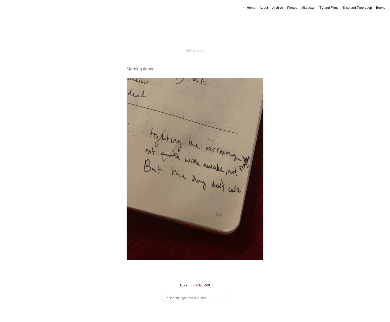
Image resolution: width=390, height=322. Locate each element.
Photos (292, 7)
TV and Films (329, 7)
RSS (183, 285)
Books (380, 7)
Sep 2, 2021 (195, 51)
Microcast (308, 7)
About (264, 7)
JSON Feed (201, 285)
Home (249, 7)
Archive (277, 7)
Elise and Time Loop (357, 7)
